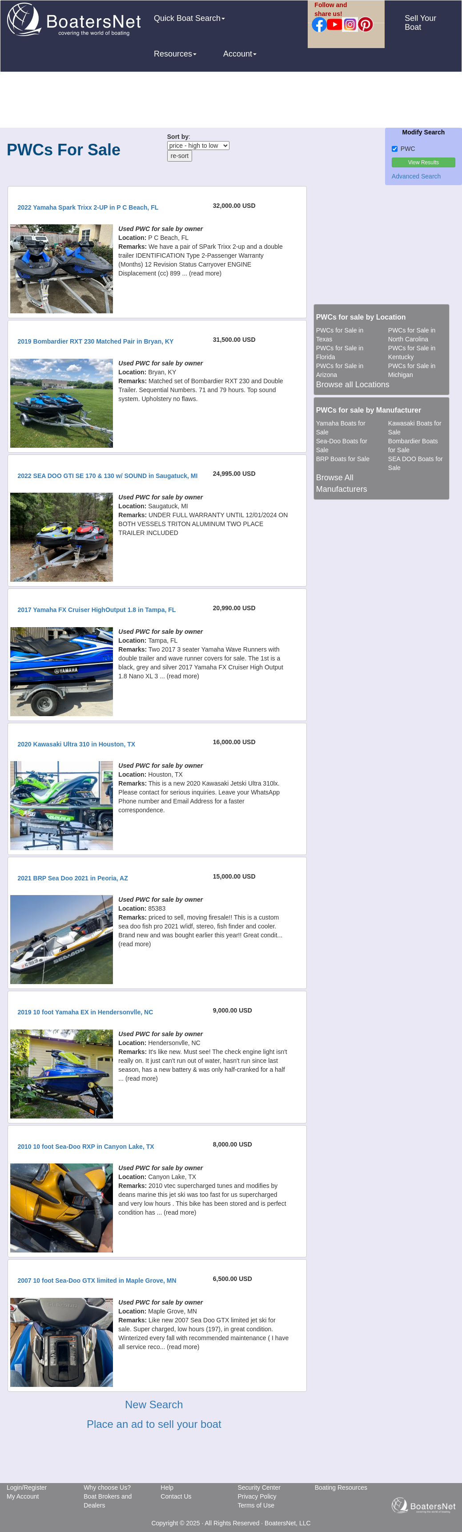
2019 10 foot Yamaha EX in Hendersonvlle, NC (85, 1012)
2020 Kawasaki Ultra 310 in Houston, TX (77, 744)
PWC (403, 148)
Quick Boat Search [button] (189, 18)
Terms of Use (255, 1505)
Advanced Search (416, 176)
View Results (423, 162)
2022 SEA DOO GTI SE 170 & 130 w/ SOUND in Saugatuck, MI (108, 475)
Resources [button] (175, 53)
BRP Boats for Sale (343, 458)
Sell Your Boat (420, 23)
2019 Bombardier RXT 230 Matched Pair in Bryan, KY (96, 341)
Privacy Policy (256, 1496)
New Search (154, 1404)
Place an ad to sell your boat (154, 1424)
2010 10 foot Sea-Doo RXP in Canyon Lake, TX (86, 1146)
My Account (23, 1496)
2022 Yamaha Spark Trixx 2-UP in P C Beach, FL (88, 207)
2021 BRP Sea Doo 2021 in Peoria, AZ (73, 878)
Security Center (258, 1487)
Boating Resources (341, 1487)
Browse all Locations (353, 384)
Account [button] (240, 53)
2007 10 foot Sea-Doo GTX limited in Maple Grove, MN (97, 1280)
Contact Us (176, 1496)
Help (167, 1487)
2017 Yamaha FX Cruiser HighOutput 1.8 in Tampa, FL (97, 609)
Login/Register (27, 1487)
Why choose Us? (107, 1487)
